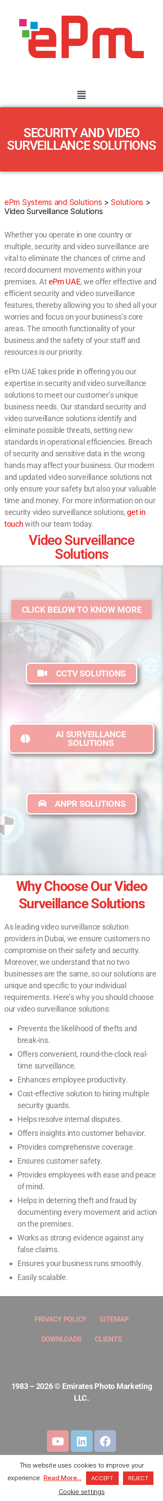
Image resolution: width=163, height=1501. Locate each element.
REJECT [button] (138, 1478)
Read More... (62, 1478)
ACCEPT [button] (102, 1478)
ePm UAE (64, 281)
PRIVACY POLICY (60, 1319)
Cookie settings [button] (82, 1492)
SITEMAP (114, 1319)
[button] (81, 95)
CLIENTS (108, 1339)
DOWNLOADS (61, 1339)
